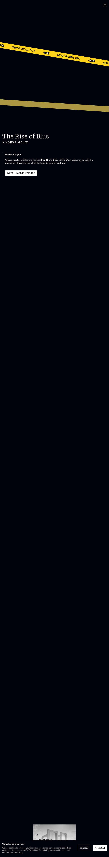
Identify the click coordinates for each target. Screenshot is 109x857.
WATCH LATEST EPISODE (21, 173)
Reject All (84, 848)
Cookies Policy (16, 852)
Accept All (100, 848)
